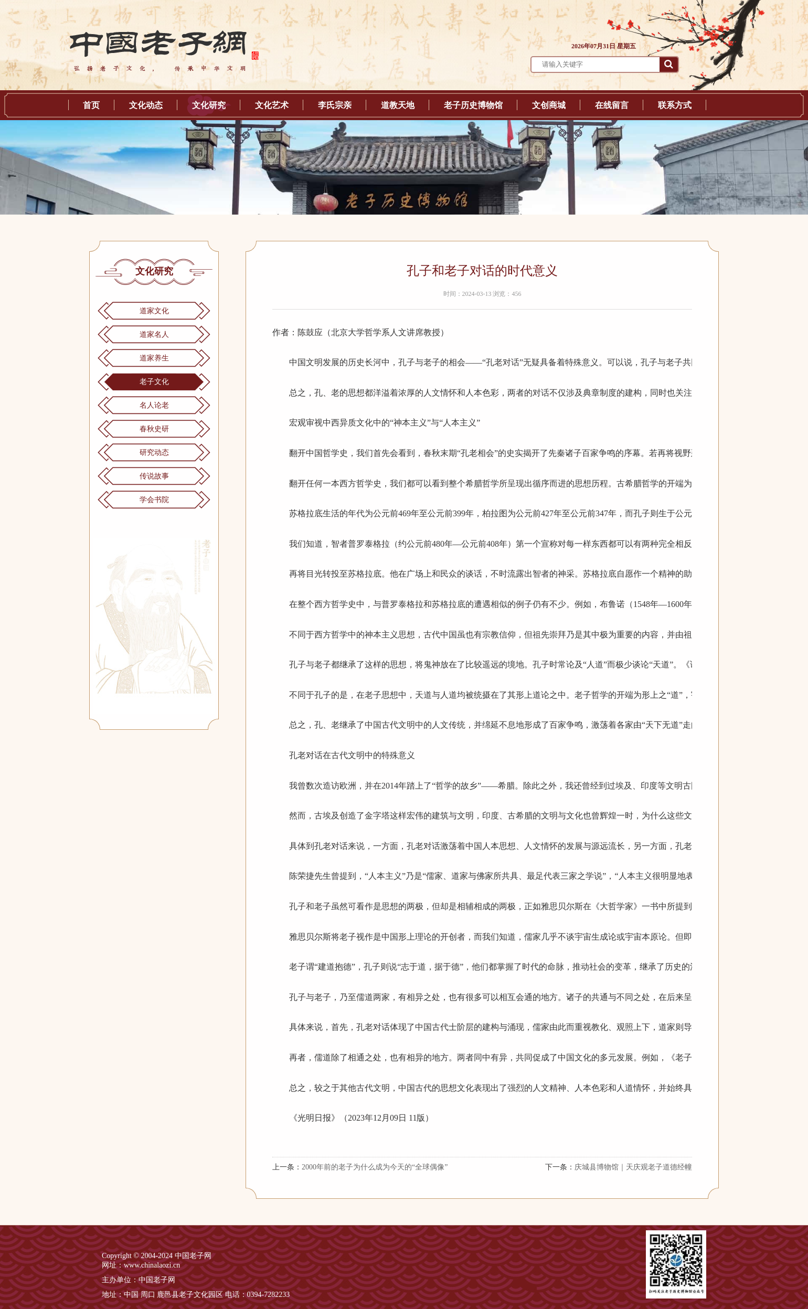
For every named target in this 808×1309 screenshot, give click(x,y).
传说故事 (154, 476)
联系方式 (675, 105)
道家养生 (154, 358)
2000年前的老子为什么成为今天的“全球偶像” (375, 1167)
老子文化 (154, 382)
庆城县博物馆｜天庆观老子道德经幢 (633, 1167)
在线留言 (612, 105)
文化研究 (209, 105)
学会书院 (154, 500)
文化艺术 (272, 105)
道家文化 (154, 311)
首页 (91, 105)
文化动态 (146, 105)
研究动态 (154, 452)
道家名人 (154, 334)
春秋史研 (154, 429)
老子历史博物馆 (473, 105)
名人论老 (154, 405)
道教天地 (397, 105)
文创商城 (549, 105)
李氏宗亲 (335, 105)
